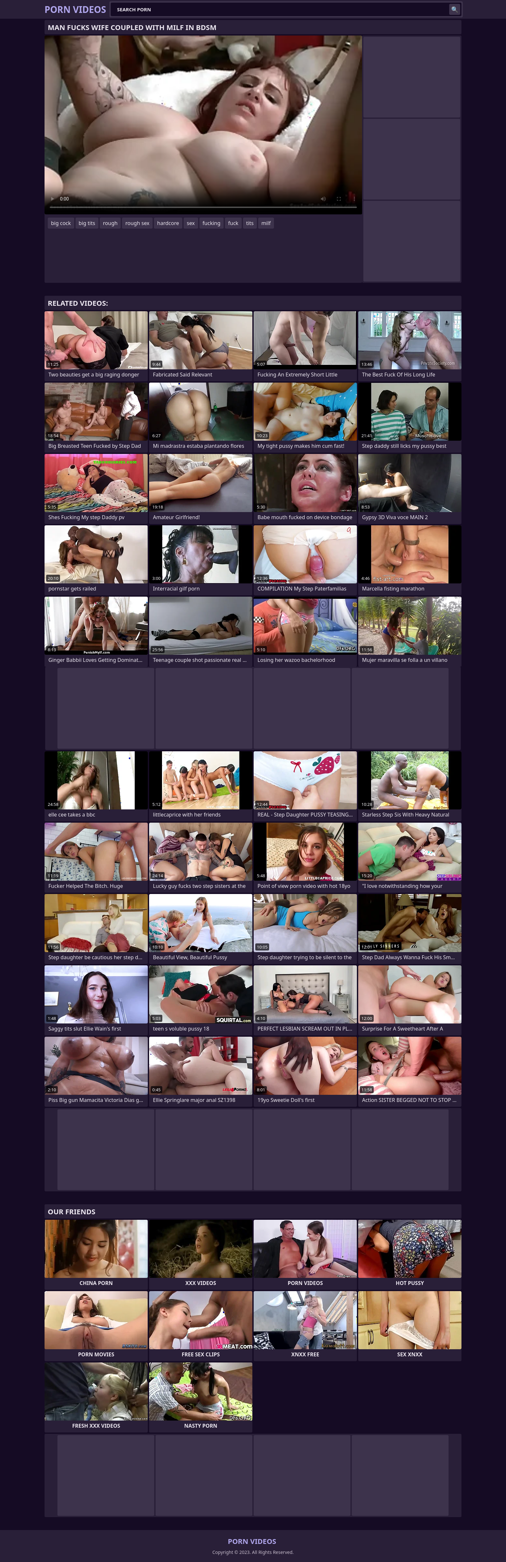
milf (266, 223)
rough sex (137, 223)
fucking (211, 223)
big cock (61, 223)
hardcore (168, 223)
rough (110, 223)
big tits (87, 223)
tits (250, 223)
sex (191, 223)
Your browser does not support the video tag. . (203, 125)
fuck (233, 223)
